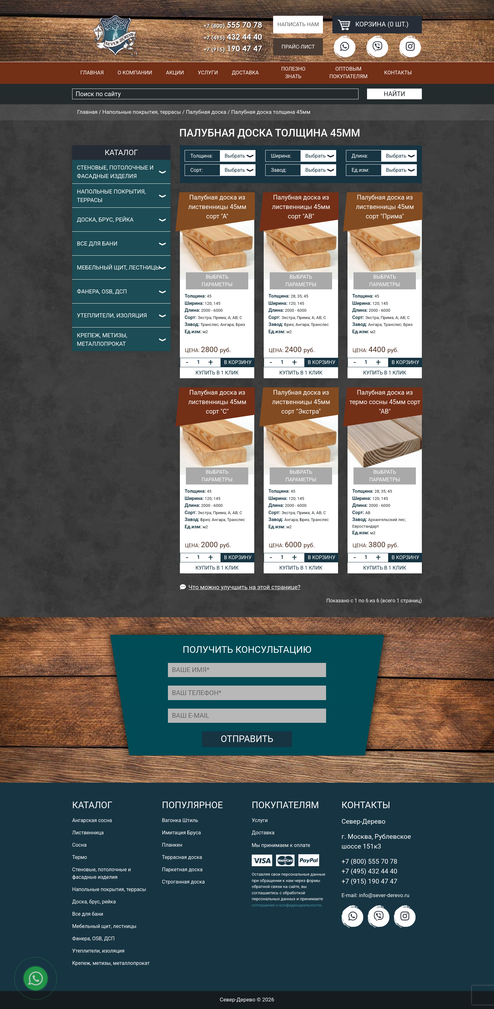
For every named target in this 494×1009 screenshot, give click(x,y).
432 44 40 (233, 37)
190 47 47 (233, 48)
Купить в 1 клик (217, 373)
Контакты (398, 73)
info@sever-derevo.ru (384, 895)
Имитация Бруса (181, 833)
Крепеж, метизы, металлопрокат (102, 339)
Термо (79, 857)
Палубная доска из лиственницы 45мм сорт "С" (217, 402)
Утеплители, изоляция (112, 315)
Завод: (278, 170)
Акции (175, 73)
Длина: (360, 156)
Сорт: (196, 170)
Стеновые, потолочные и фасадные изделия (115, 171)
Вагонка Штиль (180, 820)
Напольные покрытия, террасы (111, 195)
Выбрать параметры (217, 280)
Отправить (247, 739)
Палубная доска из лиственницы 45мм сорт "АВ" (301, 207)
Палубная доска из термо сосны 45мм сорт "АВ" (384, 402)
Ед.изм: (360, 170)
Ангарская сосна (92, 820)
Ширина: (281, 156)
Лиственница (88, 833)
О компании (135, 73)
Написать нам (298, 24)
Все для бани (97, 243)
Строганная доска (183, 882)
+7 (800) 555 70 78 (369, 861)
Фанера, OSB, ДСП (102, 291)
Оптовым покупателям (348, 73)
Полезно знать (293, 73)
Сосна (79, 845)
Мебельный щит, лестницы (118, 267)
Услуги (208, 73)
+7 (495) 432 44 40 (369, 871)
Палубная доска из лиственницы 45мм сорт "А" (217, 207)
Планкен (172, 845)
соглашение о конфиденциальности (286, 905)
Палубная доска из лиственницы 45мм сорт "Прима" (385, 207)
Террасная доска (182, 857)
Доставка (245, 73)
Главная (92, 73)
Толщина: (201, 156)
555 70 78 (233, 25)
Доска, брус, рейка (105, 219)
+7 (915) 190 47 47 (369, 881)
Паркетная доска (182, 870)
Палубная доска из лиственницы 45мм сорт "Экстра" (301, 402)
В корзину (237, 362)
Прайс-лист (298, 46)
